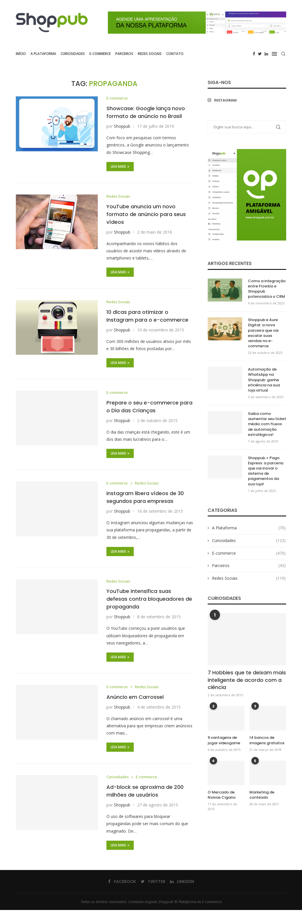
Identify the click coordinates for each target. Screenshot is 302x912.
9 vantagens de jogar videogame (224, 740)
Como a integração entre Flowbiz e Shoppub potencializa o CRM (267, 288)
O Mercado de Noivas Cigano (222, 795)
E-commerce (100, 53)
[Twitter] (260, 53)
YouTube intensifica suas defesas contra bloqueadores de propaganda (149, 600)
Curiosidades (73, 53)
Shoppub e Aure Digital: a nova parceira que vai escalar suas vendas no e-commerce (263, 333)
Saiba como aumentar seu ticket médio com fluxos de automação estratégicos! (267, 424)
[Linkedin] (266, 53)
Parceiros (124, 53)
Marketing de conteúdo (261, 795)
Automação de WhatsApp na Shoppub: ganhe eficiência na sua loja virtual (264, 380)
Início (21, 53)
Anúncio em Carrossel (135, 698)
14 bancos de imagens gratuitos (266, 740)
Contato (175, 53)
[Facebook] (254, 53)
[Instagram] (226, 100)
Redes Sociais (150, 53)
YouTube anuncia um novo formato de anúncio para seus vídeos (146, 214)
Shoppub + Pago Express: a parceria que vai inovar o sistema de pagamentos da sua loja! (265, 471)
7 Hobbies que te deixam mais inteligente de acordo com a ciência (247, 679)
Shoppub (122, 126)
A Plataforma (43, 53)
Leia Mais (120, 166)
